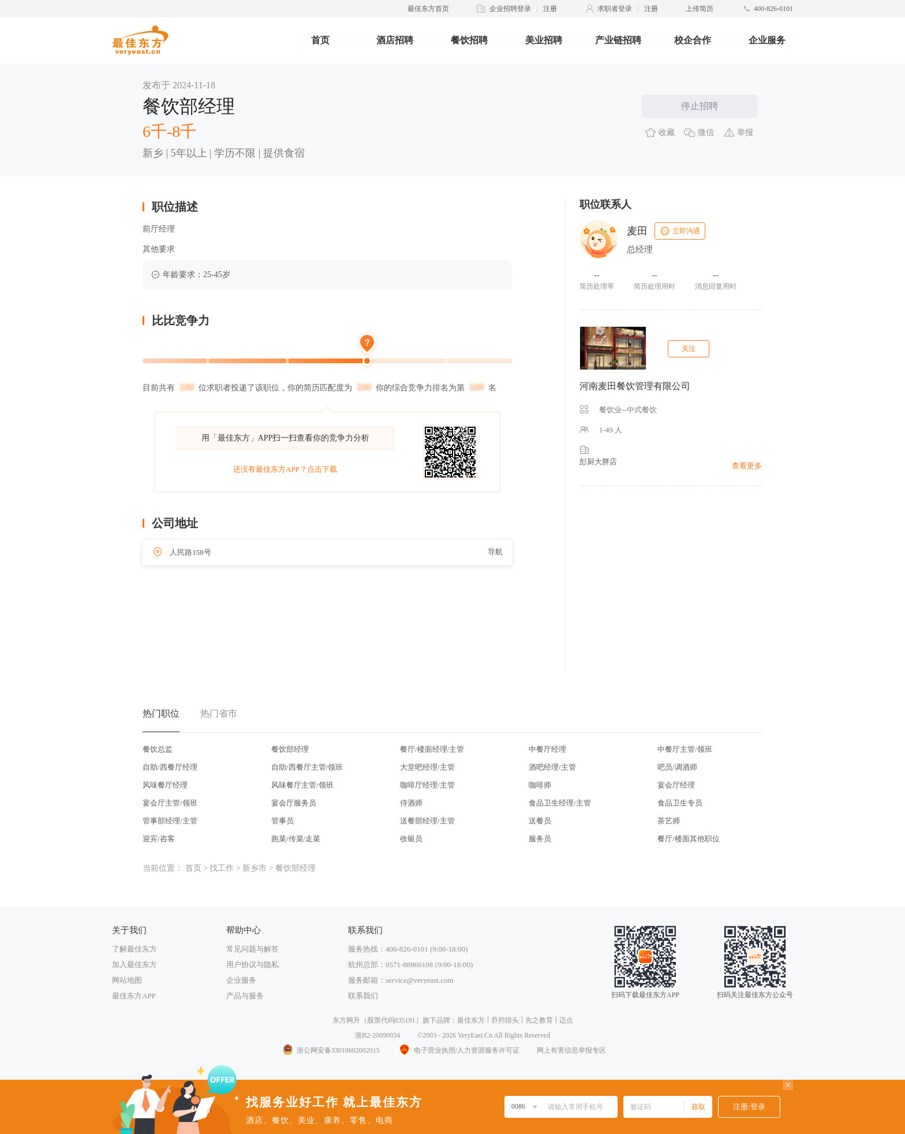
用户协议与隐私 (252, 964)
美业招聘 (543, 40)
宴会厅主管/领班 (170, 803)
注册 (550, 9)
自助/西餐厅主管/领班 (307, 767)
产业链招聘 (618, 40)
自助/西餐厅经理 (170, 767)
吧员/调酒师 (677, 767)
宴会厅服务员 (293, 803)
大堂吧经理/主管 (427, 767)
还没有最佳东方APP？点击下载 (285, 469)
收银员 (411, 838)
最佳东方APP (134, 995)
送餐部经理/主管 (427, 820)
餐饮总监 (158, 749)
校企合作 (692, 40)
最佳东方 (471, 1020)
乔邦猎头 (505, 1020)
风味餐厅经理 (165, 785)
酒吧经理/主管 (552, 767)
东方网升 (346, 1020)
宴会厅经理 (676, 785)
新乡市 (254, 868)
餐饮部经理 (290, 749)
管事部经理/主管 (170, 820)
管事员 (282, 820)
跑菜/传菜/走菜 (295, 838)
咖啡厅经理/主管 (427, 785)
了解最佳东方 (134, 949)
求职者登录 (614, 9)
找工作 (222, 868)
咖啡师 (540, 785)
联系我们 (363, 995)
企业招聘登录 (510, 9)
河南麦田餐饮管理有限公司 (634, 386)
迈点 (566, 1020)
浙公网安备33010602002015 (331, 1050)
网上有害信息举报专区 (571, 1050)
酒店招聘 (394, 40)
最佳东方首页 (428, 9)
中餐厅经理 (547, 749)
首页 (320, 40)
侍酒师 (411, 803)
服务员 (540, 838)
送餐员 (540, 820)
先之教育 (539, 1020)
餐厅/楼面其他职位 (688, 838)
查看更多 (747, 465)
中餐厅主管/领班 (684, 749)
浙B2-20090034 (377, 1035)
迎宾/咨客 (159, 838)
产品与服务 (245, 995)
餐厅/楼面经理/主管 (432, 749)
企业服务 (767, 40)
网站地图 (127, 980)
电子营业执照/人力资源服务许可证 (458, 1050)
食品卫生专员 (679, 803)
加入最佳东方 (134, 964)
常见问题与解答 (252, 949)
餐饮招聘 (469, 40)
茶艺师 (668, 820)
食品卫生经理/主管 (560, 803)
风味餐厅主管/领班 (302, 785)
